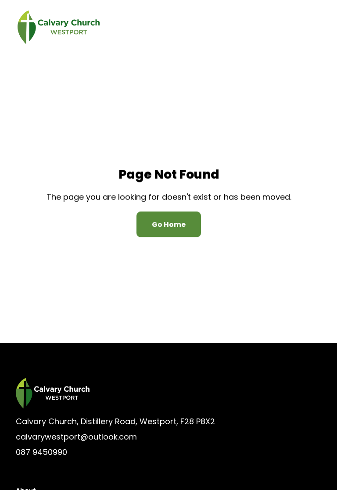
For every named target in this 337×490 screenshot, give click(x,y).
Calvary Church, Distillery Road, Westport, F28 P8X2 (115, 421)
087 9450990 (41, 452)
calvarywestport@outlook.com (76, 436)
